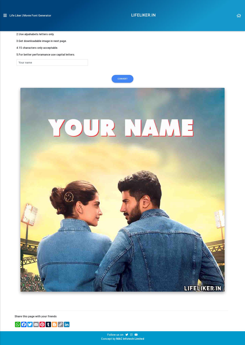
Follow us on (115, 334)
